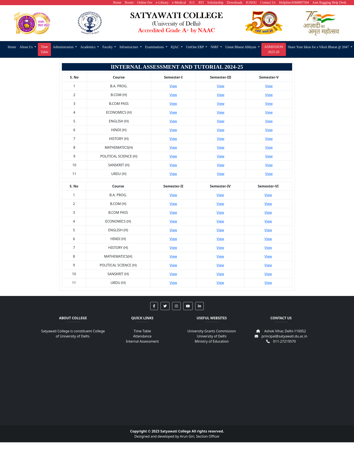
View (173, 86)
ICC (192, 2)
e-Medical (179, 2)
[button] (154, 306)
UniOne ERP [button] (195, 47)
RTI (201, 2)
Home (117, 2)
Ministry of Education (212, 341)
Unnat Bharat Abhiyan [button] (241, 47)
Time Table (142, 331)
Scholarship (215, 2)
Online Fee (144, 2)
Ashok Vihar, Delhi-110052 (281, 331)
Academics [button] (88, 47)
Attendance (142, 336)
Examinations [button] (155, 47)
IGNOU (251, 2)
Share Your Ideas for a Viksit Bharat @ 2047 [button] (319, 47)
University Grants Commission (211, 331)
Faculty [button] (107, 47)
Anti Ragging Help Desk (329, 2)
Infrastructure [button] (129, 47)
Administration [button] (63, 47)
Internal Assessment (142, 341)
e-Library (162, 2)
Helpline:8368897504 (294, 2)
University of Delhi (211, 336)
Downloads (234, 2)
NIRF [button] (215, 47)
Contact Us (268, 2)
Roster (129, 2)
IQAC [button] (175, 47)
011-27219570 (281, 341)
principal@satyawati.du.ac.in (281, 336)
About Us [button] (26, 47)
